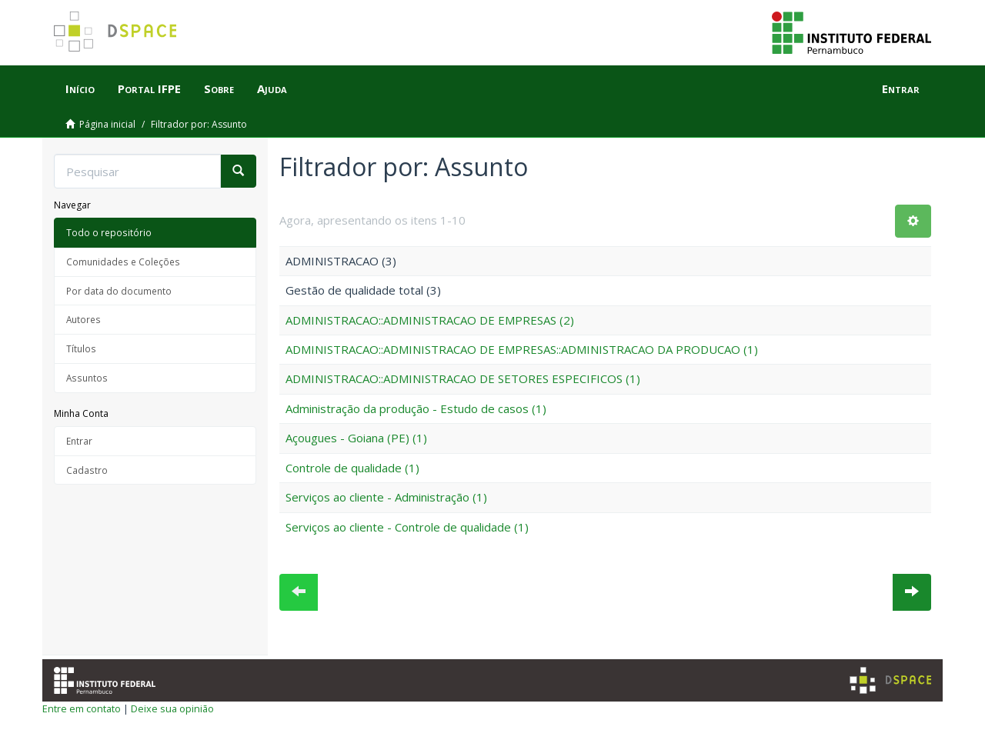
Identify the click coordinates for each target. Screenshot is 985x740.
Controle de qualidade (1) (352, 467)
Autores (83, 319)
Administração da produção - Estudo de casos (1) (415, 408)
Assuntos (87, 378)
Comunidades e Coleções (123, 261)
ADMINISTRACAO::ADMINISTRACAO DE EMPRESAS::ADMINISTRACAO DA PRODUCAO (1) (521, 349)
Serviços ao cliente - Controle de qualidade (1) (407, 527)
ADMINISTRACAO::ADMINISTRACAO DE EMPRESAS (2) (429, 320)
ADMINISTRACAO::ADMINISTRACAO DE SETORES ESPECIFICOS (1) (462, 378)
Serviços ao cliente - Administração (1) (386, 497)
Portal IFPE (149, 88)
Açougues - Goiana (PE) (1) (356, 437)
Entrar (79, 441)
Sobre (219, 88)
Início (80, 88)
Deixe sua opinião (172, 708)
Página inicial (107, 124)
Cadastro (87, 470)
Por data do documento (119, 291)
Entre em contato (81, 708)
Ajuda (272, 88)
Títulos (81, 348)
